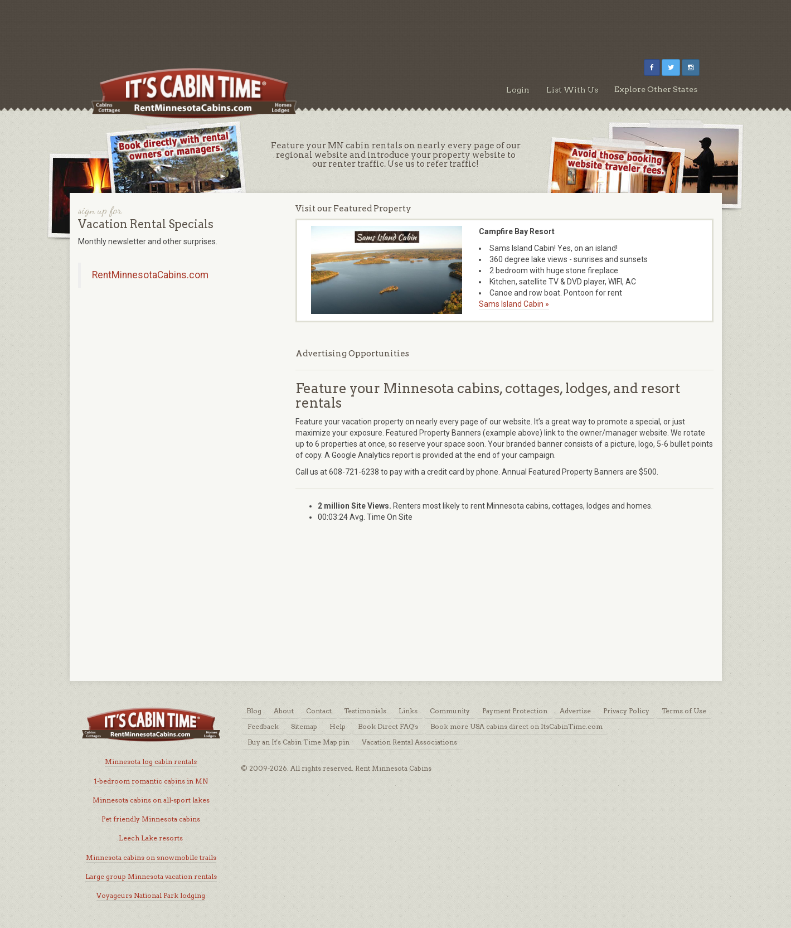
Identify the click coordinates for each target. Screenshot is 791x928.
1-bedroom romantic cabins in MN (151, 781)
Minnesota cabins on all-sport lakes (151, 800)
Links (408, 711)
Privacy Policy (626, 711)
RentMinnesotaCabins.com (150, 275)
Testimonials (365, 711)
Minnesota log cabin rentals (151, 761)
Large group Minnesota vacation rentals (151, 876)
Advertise (575, 711)
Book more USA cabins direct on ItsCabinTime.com (516, 726)
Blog (253, 711)
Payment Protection (514, 711)
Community (450, 711)
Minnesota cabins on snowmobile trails (151, 857)
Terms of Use (684, 711)
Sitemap (304, 726)
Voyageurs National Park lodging (150, 895)
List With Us (572, 89)
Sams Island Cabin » (514, 303)
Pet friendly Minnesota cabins (150, 819)
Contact (319, 711)
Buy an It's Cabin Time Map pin (299, 742)
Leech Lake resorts (151, 838)
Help (337, 726)
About (284, 711)
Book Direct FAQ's (388, 726)
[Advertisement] (395, 25)
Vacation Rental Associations (409, 742)
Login (518, 89)
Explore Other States (655, 89)
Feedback (263, 726)
